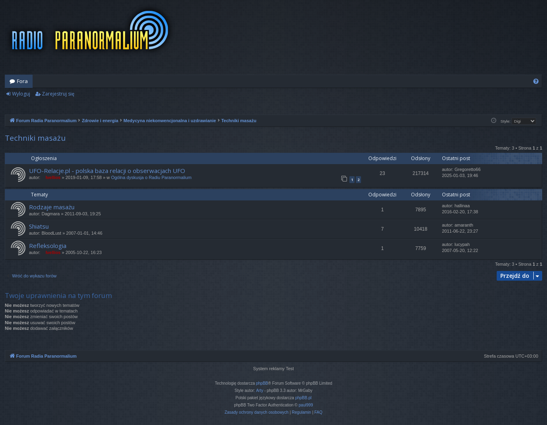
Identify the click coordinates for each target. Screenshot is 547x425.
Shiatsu (39, 226)
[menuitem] (536, 81)
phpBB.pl (303, 398)
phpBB (262, 383)
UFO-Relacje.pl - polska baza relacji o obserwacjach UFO (107, 171)
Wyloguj (21, 93)
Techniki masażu (35, 138)
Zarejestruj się (58, 93)
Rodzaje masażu (51, 207)
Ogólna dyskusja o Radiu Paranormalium (151, 177)
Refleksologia (47, 246)
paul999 (306, 405)
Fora (22, 81)
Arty (259, 390)
